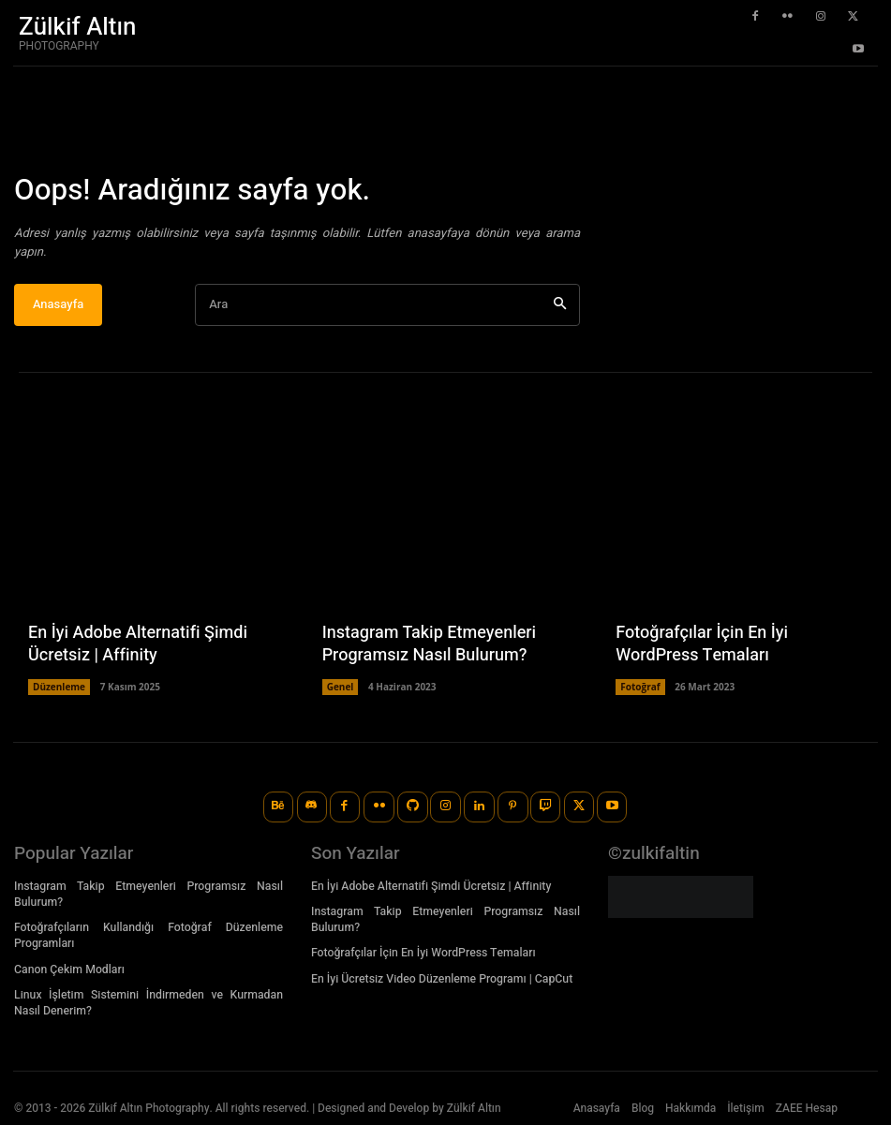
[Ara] (560, 306)
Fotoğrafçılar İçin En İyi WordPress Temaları (702, 645)
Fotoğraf (640, 687)
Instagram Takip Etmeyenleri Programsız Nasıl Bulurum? (429, 645)
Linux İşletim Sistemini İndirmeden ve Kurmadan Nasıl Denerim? (148, 1000)
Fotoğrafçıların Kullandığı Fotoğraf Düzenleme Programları (148, 934)
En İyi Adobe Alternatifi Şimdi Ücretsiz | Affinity (137, 645)
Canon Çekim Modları (68, 967)
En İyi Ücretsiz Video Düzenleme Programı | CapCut (439, 977)
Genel (340, 687)
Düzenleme (59, 687)
